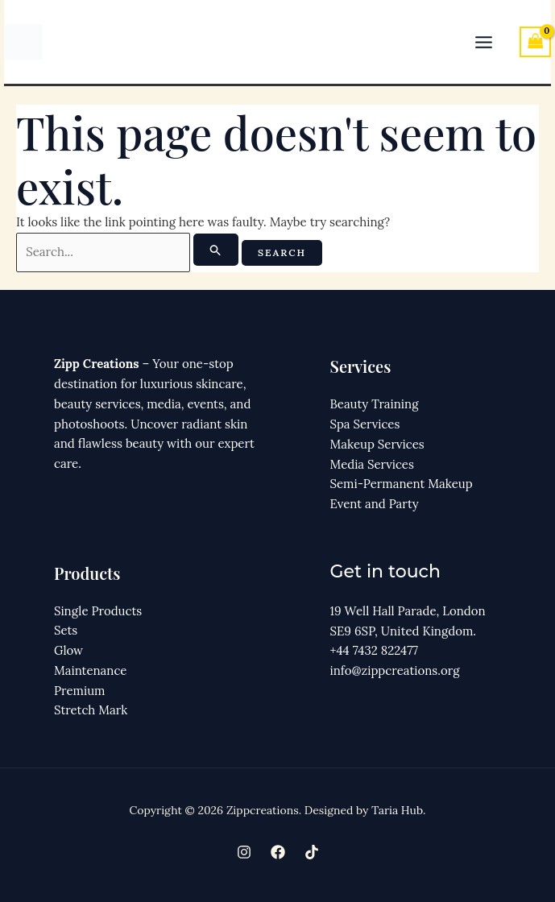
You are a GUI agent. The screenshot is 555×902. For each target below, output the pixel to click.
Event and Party (374, 503)
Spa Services (365, 424)
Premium (80, 690)
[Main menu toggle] (484, 42)
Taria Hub (397, 810)
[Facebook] (278, 852)
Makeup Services (377, 444)
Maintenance (90, 670)
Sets (65, 631)
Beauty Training (374, 404)
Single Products (98, 611)
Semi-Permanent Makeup (402, 483)
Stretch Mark (90, 710)
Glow (68, 650)
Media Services (372, 464)
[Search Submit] (215, 250)
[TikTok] (311, 852)
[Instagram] (244, 852)
